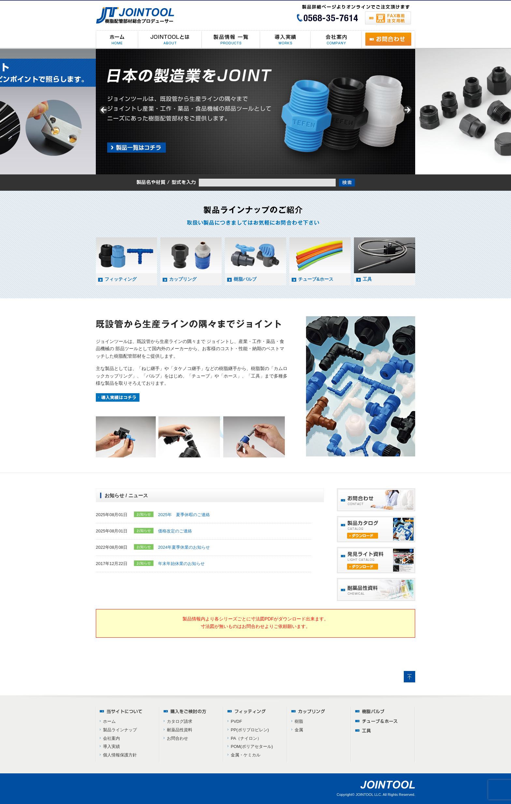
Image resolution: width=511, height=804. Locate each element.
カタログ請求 (179, 721)
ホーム (109, 721)
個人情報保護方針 (120, 754)
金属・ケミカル (245, 754)
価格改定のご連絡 (175, 531)
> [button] (407, 110)
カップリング (183, 279)
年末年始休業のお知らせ (181, 563)
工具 (367, 279)
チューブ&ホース (315, 279)
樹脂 (299, 721)
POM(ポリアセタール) (252, 746)
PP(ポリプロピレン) (250, 729)
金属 (299, 729)
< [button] (104, 110)
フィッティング (121, 279)
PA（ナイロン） (246, 738)
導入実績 (111, 746)
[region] (255, 111)
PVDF (236, 721)
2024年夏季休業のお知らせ (184, 547)
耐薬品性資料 (179, 729)
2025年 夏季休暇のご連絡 (184, 514)
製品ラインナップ (120, 729)
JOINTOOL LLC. (369, 795)
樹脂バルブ (245, 279)
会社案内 (111, 738)
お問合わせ (177, 738)
